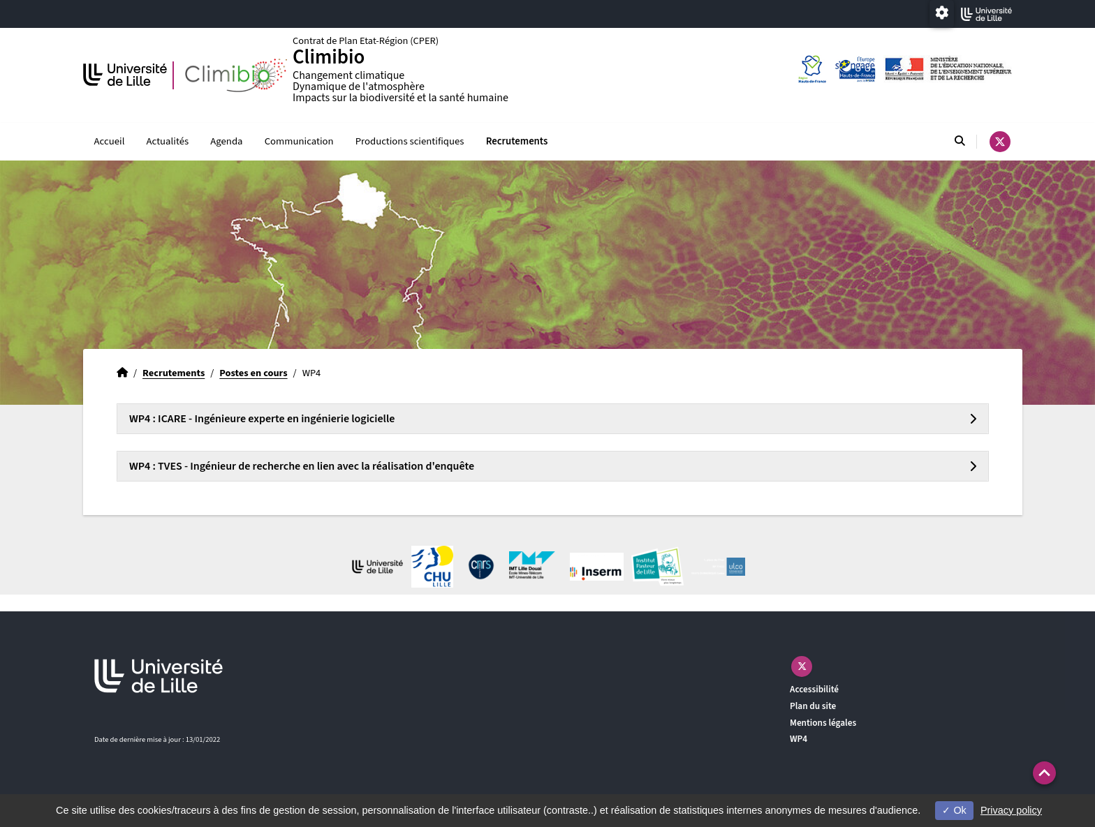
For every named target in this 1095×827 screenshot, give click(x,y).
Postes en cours (253, 373)
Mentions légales (823, 722)
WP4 (798, 738)
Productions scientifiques (409, 141)
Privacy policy (1011, 810)
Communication (299, 141)
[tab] (552, 418)
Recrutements (517, 141)
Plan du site (813, 706)
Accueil (109, 141)
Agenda (226, 141)
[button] (1044, 773)
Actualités (168, 141)
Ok (954, 810)
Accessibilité (814, 689)
